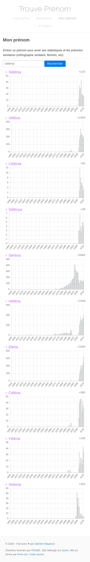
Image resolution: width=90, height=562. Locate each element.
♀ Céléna (12, 393)
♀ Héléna (12, 301)
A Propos (45, 26)
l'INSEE (35, 550)
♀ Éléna (11, 347)
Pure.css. (22, 554)
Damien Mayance (45, 543)
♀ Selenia (13, 484)
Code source (36, 554)
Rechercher (55, 63)
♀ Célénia (13, 164)
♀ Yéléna (12, 439)
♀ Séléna (12, 118)
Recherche (44, 18)
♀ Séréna (13, 255)
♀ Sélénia (13, 72)
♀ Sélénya (13, 210)
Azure (65, 550)
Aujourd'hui (21, 18)
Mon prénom (67, 18)
